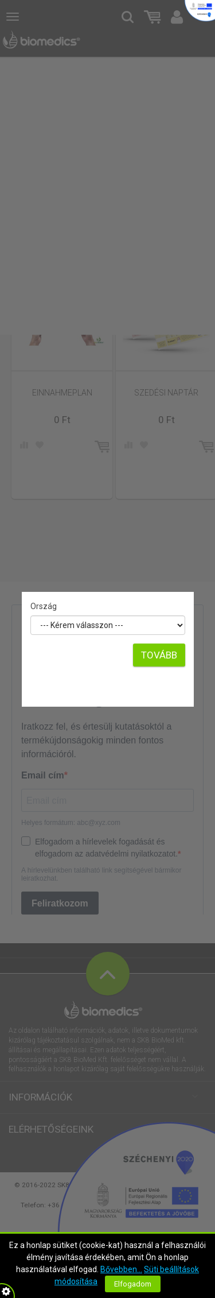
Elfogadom (132, 1284)
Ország (43, 606)
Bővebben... (121, 1269)
